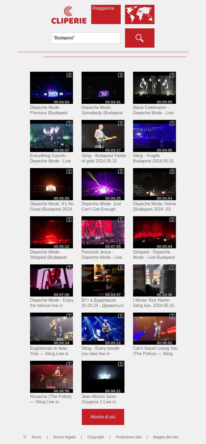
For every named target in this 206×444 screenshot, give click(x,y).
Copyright (95, 437)
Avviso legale (64, 437)
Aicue (36, 437)
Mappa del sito (165, 437)
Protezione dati (128, 437)
